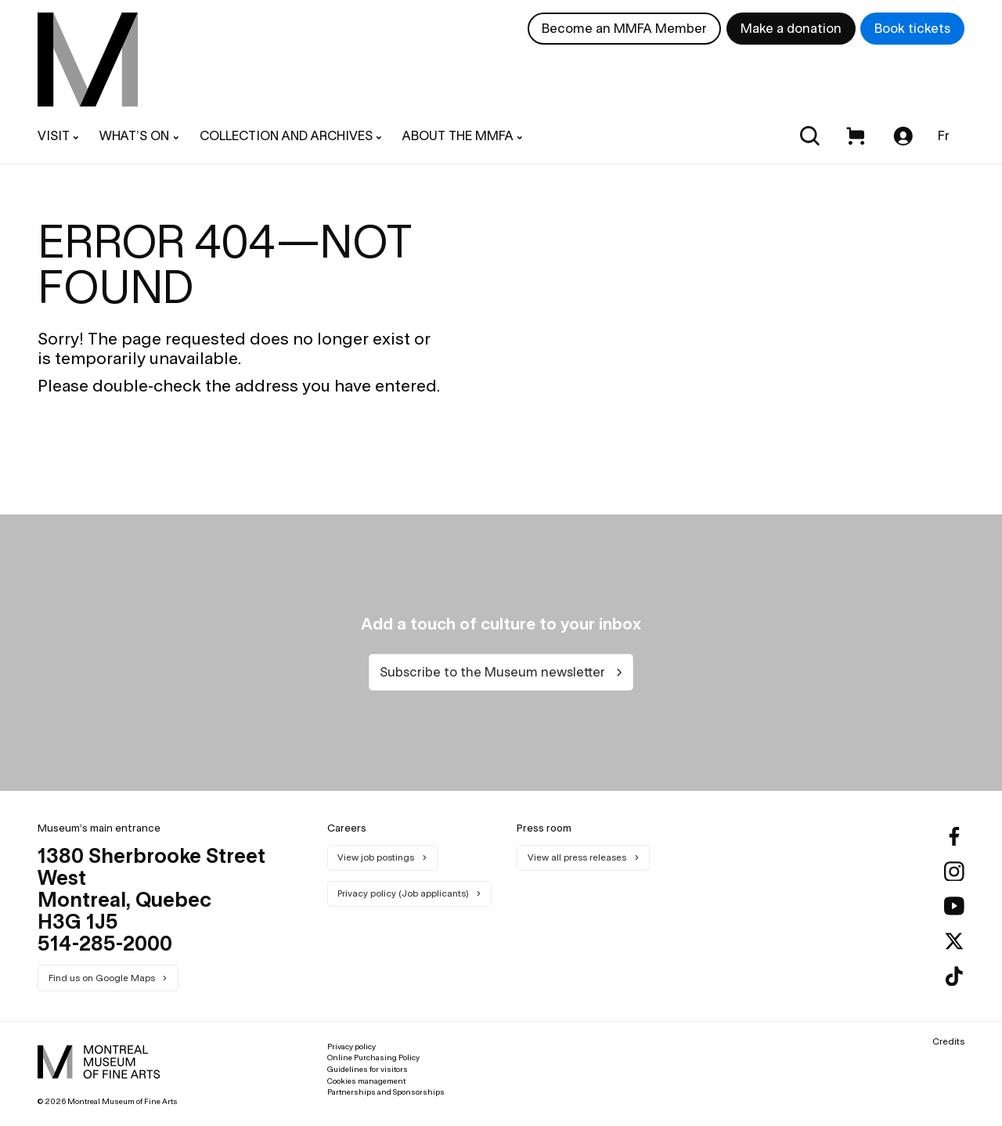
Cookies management (366, 1081)
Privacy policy (351, 1046)
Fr (944, 135)
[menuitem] (88, 59)
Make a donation (791, 28)
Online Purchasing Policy (373, 1057)
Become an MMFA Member (624, 28)
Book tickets (912, 28)
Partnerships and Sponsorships (386, 1092)
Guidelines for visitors (367, 1069)
